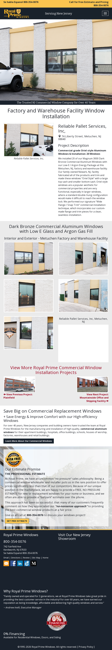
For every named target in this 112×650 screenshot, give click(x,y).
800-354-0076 (30, 2)
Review (26, 557)
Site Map (36, 557)
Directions (16, 557)
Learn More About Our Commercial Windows (28, 441)
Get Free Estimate (17, 521)
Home (45, 557)
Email (6, 557)
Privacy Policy (86, 646)
